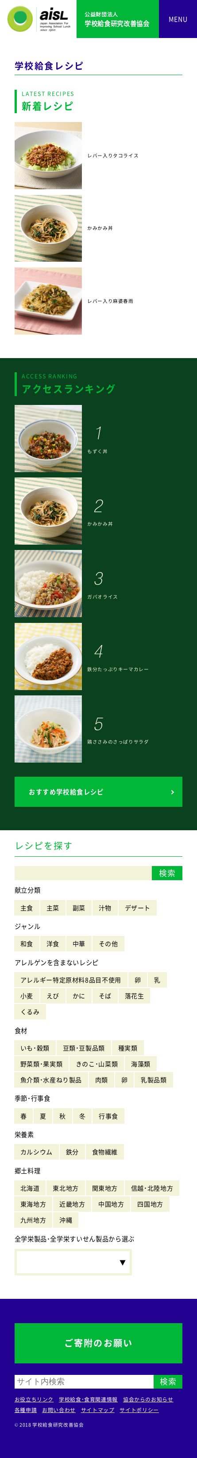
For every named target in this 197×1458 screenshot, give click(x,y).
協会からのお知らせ (148, 1399)
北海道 (30, 1187)
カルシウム (36, 1151)
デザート (138, 907)
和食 (26, 943)
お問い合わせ (59, 1410)
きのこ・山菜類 (97, 1063)
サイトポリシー (139, 1410)
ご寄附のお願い (98, 1342)
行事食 (108, 1115)
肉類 (101, 1079)
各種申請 (26, 1410)
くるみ (30, 1011)
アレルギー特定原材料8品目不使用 (70, 979)
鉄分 (72, 1151)
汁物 (105, 907)
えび (52, 995)
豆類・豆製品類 (84, 1047)
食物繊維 (105, 1151)
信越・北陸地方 (152, 1187)
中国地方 (111, 1203)
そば (105, 995)
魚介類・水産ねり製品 (51, 1079)
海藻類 (141, 1063)
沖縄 (65, 1219)
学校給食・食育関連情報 (88, 1399)
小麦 (26, 995)
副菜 (79, 907)
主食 (26, 907)
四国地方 (150, 1203)
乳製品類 (154, 1079)
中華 (79, 943)
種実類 (128, 1047)
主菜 (52, 907)
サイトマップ (98, 1410)
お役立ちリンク (34, 1399)
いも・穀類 (35, 1047)
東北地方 (66, 1187)
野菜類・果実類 (41, 1063)
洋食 (52, 943)
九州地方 (33, 1219)
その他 (108, 943)
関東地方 (105, 1187)
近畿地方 (72, 1203)
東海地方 (33, 1203)
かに (79, 995)
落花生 (134, 995)
